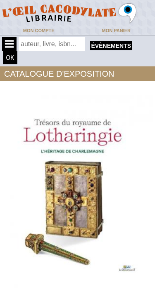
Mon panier (116, 30)
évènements (111, 45)
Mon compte (39, 30)
